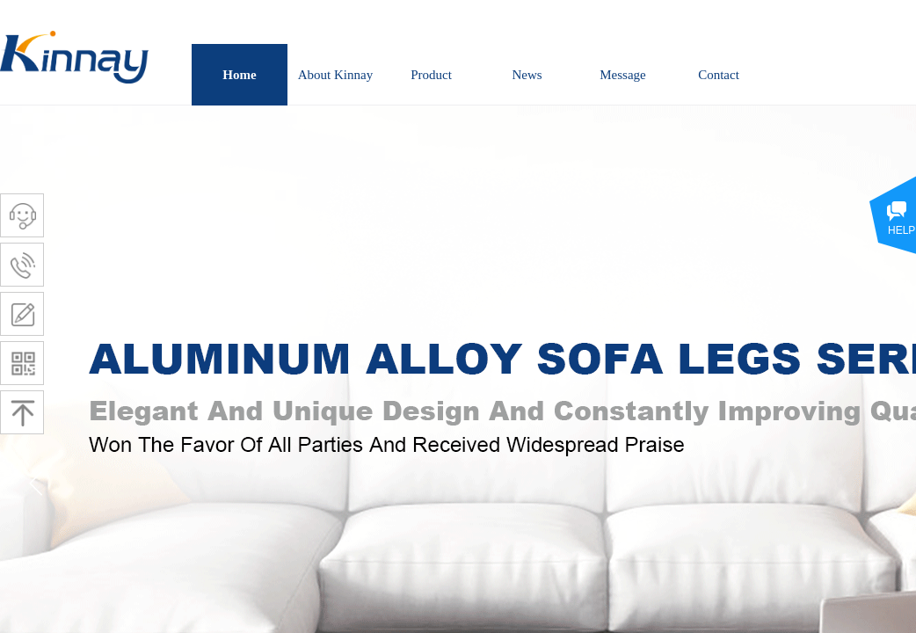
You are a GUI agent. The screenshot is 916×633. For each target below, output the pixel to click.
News (527, 75)
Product (431, 75)
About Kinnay (335, 75)
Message (623, 75)
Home (239, 75)
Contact (718, 75)
